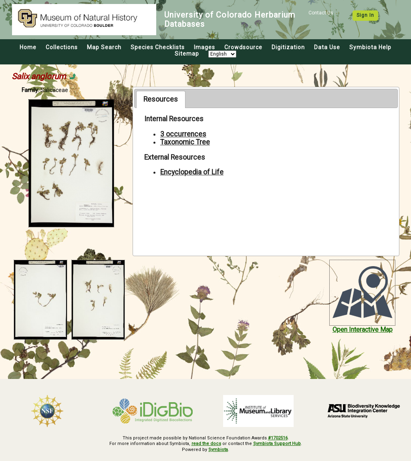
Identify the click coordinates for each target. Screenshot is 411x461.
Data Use (327, 47)
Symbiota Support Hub (277, 443)
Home (28, 47)
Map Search (104, 47)
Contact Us (320, 13)
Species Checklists (158, 47)
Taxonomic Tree (185, 142)
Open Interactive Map (362, 329)
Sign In (365, 15)
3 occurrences (183, 134)
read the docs (206, 443)
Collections (62, 47)
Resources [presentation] (160, 99)
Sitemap (187, 53)
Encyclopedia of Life (192, 172)
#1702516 (278, 438)
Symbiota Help (370, 47)
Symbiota (218, 449)
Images (204, 47)
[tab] (160, 99)
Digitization (288, 47)
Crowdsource (243, 47)
